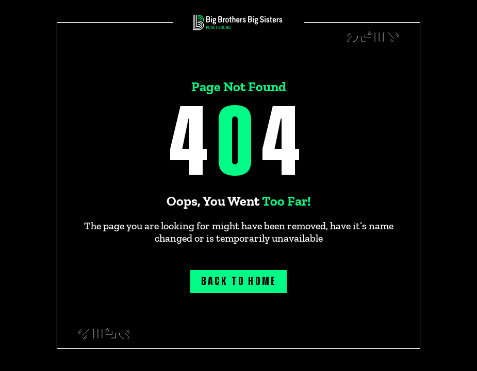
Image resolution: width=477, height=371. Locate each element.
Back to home (238, 281)
